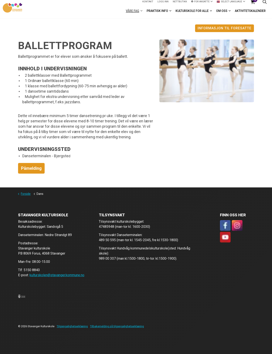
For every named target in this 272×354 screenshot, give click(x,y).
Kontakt (147, 4)
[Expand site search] (264, 4)
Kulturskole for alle (192, 13)
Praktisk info (157, 13)
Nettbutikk (180, 4)
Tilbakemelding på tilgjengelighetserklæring (117, 326)
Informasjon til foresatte (224, 28)
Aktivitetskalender (250, 13)
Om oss (221, 13)
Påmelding (31, 168)
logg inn (163, 4)
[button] (21, 296)
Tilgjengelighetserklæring (72, 326)
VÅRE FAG (132, 13)
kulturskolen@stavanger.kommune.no (57, 275)
